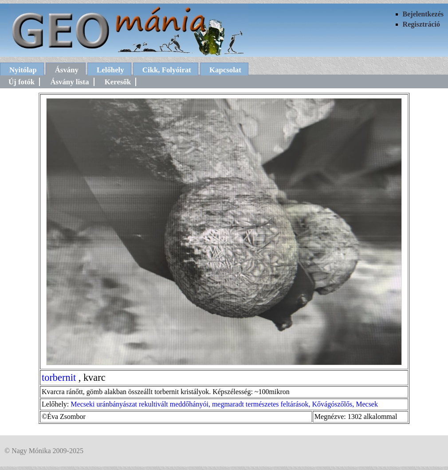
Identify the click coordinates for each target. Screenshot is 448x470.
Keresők (118, 82)
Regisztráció (421, 24)
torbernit (59, 377)
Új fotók (21, 82)
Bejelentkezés (423, 14)
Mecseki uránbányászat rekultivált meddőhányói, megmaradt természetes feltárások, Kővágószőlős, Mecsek (224, 404)
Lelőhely (110, 70)
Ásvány (67, 70)
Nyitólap (23, 70)
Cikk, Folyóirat (166, 70)
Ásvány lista (69, 82)
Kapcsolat (225, 70)
